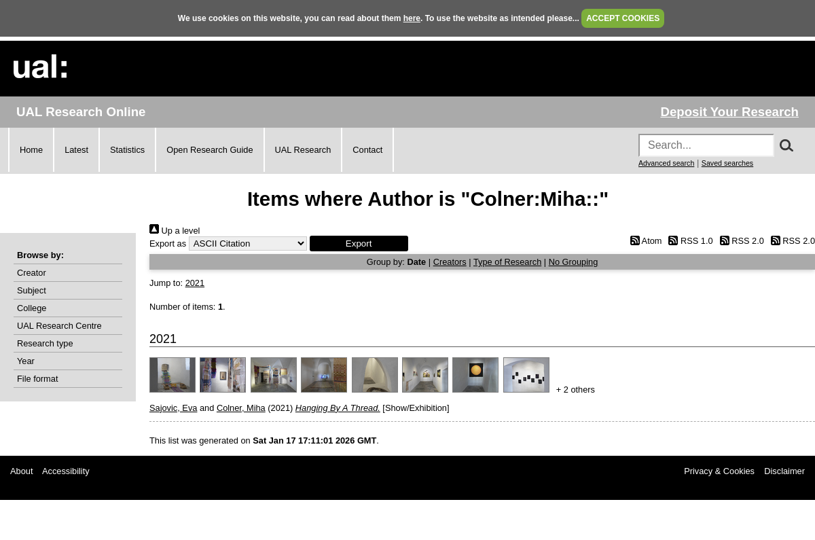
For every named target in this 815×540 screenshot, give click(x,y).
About (21, 471)
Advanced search (666, 163)
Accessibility (66, 471)
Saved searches (727, 163)
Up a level (174, 231)
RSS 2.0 (739, 241)
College (31, 308)
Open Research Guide (209, 150)
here (411, 18)
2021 (194, 283)
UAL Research (303, 150)
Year (26, 361)
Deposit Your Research (729, 112)
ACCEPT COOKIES (622, 18)
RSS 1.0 (688, 241)
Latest (76, 150)
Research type (45, 343)
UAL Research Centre (59, 326)
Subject (31, 290)
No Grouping (573, 262)
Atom (644, 241)
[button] (359, 243)
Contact (367, 150)
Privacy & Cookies (719, 471)
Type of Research (507, 262)
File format (37, 379)
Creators (450, 262)
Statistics (127, 150)
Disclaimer (784, 471)
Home (31, 150)
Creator (31, 273)
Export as (167, 243)
